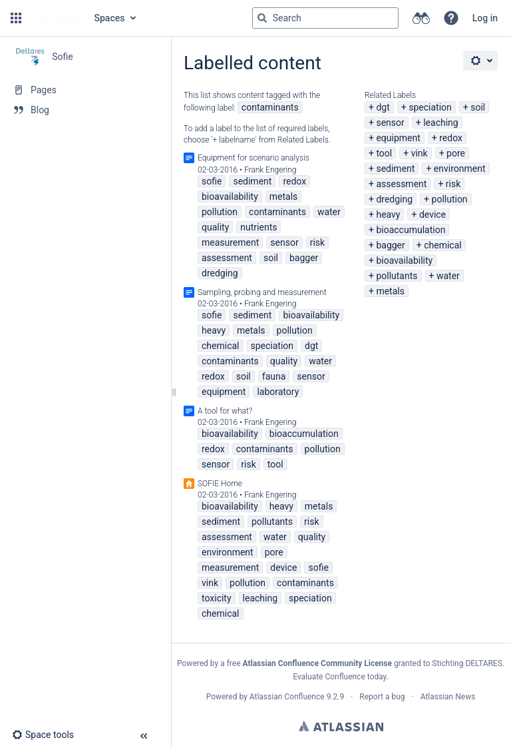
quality (215, 227)
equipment (398, 138)
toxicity (217, 598)
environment (460, 168)
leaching (440, 122)
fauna (274, 376)
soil (477, 107)
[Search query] (325, 18)
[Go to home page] (56, 18)
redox (450, 138)
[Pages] (85, 90)
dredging (394, 199)
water (448, 275)
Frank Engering (270, 170)
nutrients (258, 227)
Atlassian (341, 726)
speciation (430, 107)
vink (419, 153)
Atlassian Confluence (287, 696)
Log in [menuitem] (485, 18)
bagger (390, 245)
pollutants (396, 275)
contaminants (270, 107)
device (432, 214)
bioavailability (404, 260)
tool (384, 153)
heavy (388, 214)
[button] (16, 18)
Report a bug (382, 696)
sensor (390, 122)
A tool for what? (225, 411)
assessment (401, 184)
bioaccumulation (410, 229)
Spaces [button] (109, 18)
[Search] (262, 18)
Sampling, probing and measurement (262, 292)
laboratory (278, 391)
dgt (382, 107)
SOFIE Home (220, 483)
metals (390, 291)
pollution (450, 199)
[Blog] (85, 110)
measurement (230, 242)
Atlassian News (448, 696)
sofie (212, 181)
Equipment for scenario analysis (253, 158)
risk (453, 184)
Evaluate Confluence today (339, 676)
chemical (443, 245)
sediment (395, 168)
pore (455, 153)
